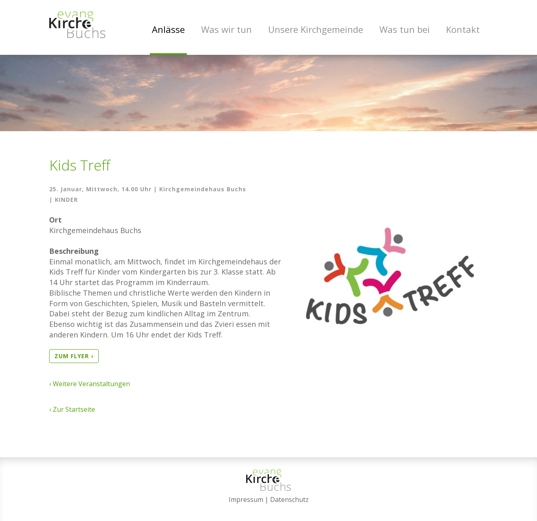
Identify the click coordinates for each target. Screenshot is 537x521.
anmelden (268, 509)
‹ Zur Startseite (72, 413)
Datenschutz (289, 499)
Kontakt (463, 29)
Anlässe (168, 29)
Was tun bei (404, 29)
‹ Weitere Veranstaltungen (89, 387)
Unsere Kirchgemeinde (315, 29)
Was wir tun (226, 29)
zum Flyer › (73, 360)
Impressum (246, 499)
